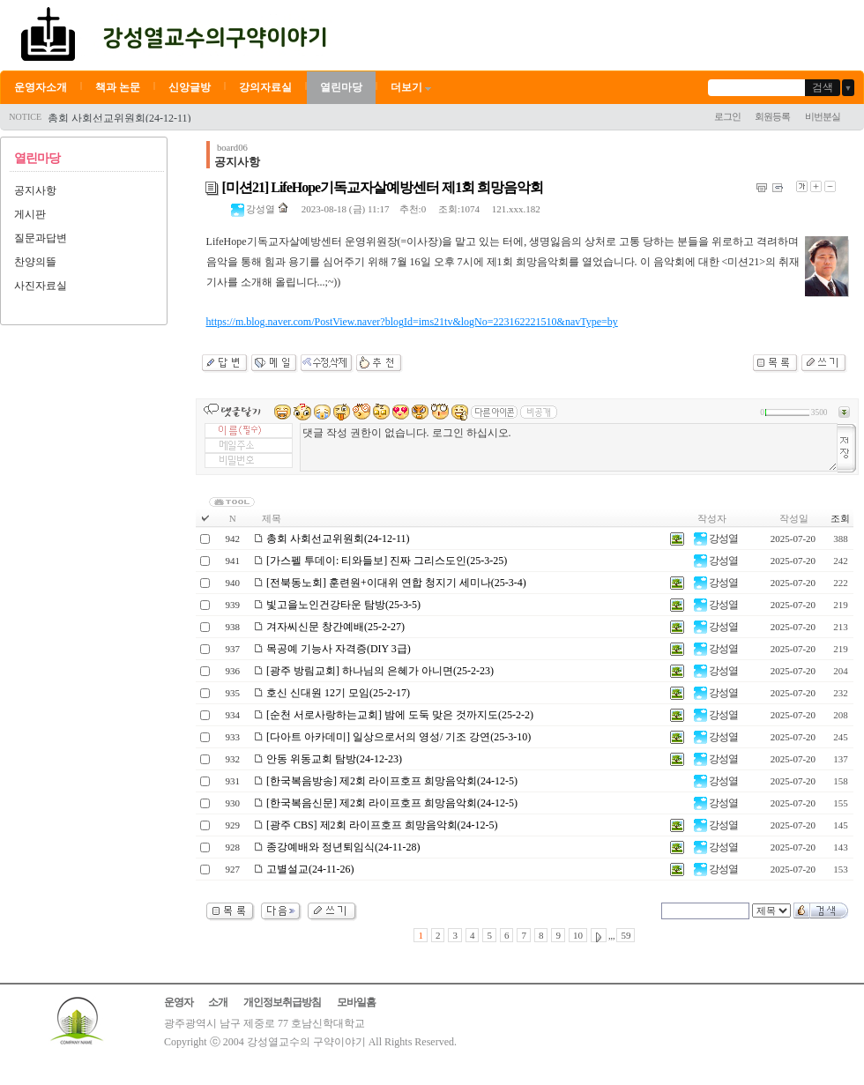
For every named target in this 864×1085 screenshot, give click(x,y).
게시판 (30, 214)
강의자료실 (265, 87)
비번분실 (822, 116)
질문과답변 (40, 238)
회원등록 (772, 116)
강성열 (253, 209)
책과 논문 (117, 87)
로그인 (727, 116)
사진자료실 (40, 285)
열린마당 (341, 87)
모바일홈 (356, 1002)
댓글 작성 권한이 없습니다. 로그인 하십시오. (569, 447)
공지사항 (35, 190)
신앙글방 (189, 87)
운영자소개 (40, 87)
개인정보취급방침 (282, 1002)
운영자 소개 (195, 1002)
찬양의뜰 (35, 262)
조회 (840, 518)
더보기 (412, 87)
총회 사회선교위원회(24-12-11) (119, 118)
